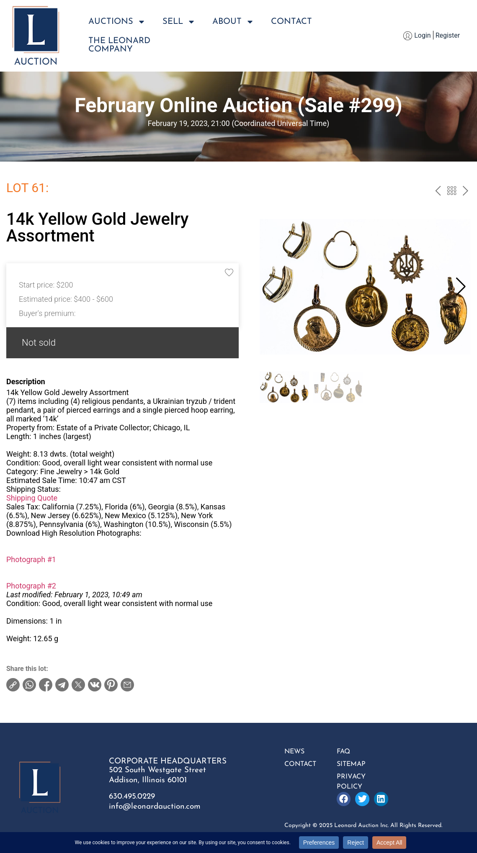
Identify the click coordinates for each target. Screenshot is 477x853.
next (465, 192)
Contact (291, 22)
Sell (179, 21)
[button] (461, 286)
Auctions (117, 21)
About (233, 21)
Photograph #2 (31, 585)
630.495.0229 (132, 797)
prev (438, 192)
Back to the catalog (451, 192)
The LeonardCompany (119, 45)
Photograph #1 (31, 559)
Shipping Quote (31, 497)
